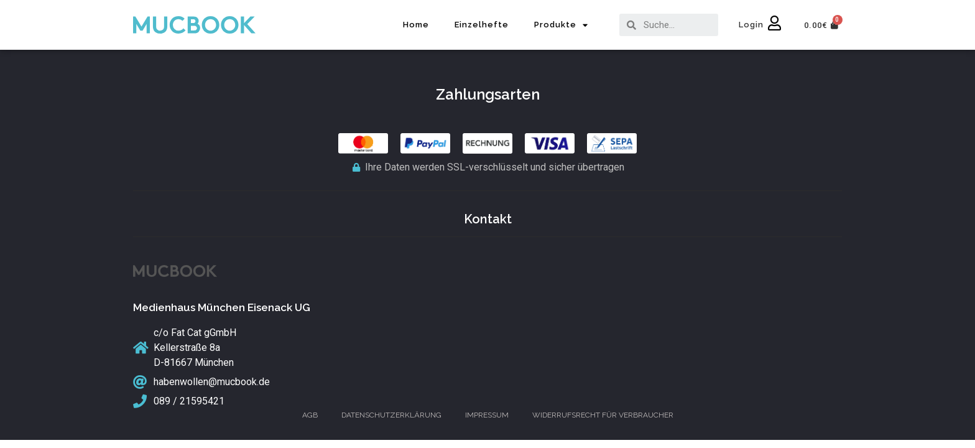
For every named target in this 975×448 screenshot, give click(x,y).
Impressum (487, 415)
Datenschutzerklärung (391, 415)
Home (416, 24)
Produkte (561, 25)
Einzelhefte (482, 24)
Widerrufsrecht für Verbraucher (602, 415)
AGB (310, 415)
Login (751, 24)
